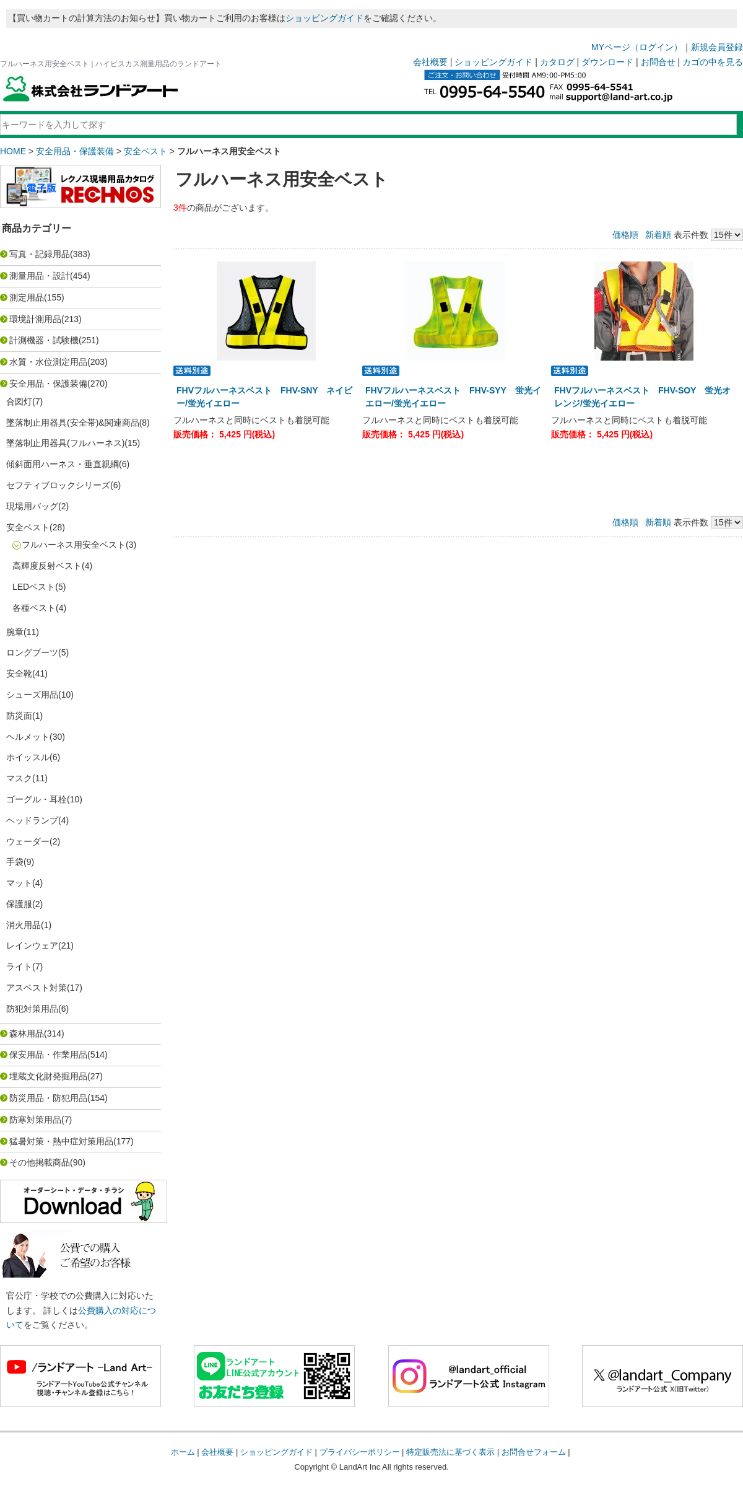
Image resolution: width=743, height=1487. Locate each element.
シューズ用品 (32, 695)
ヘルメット (28, 737)
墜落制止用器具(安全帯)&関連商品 (72, 423)
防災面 (19, 716)
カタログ (557, 62)
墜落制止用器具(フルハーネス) (65, 443)
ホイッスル (28, 757)
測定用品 (26, 297)
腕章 (15, 632)
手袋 (15, 862)
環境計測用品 (35, 319)
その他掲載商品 (39, 1162)
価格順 (625, 235)
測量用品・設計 (39, 276)
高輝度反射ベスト (47, 566)
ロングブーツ (32, 652)
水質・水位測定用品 (48, 362)
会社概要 (430, 62)
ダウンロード (607, 62)
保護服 (19, 904)
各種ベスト (34, 608)
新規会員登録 (717, 47)
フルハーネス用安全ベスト (74, 545)
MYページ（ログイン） (636, 47)
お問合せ (658, 62)
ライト (19, 967)
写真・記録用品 (39, 254)
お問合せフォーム (534, 1452)
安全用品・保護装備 (75, 151)
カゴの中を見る (712, 62)
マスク (19, 778)
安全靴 (19, 673)
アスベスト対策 (36, 988)
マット (19, 883)
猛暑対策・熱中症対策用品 (61, 1141)
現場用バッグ (32, 506)
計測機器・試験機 (44, 340)
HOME (13, 151)
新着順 (658, 235)
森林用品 (26, 1033)
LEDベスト (33, 587)
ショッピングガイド (324, 18)
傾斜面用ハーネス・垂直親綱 (62, 464)
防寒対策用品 (35, 1120)
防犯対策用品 (32, 1009)
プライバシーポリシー (359, 1452)
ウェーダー (28, 841)
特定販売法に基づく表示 (450, 1452)
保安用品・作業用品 (48, 1054)
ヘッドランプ (32, 820)
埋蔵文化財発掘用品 (48, 1076)
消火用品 (23, 925)
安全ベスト (145, 151)
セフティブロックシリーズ (58, 485)
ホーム (183, 1452)
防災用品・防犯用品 (48, 1098)
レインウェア (32, 945)
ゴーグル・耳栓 (36, 799)
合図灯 (19, 401)
